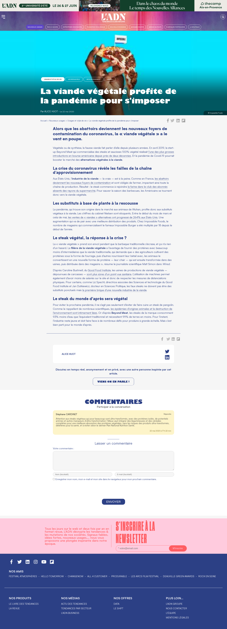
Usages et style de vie (53, 79)
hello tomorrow (52, 576)
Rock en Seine (207, 576)
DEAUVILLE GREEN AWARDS (178, 576)
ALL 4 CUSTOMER (97, 576)
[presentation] (113, 493)
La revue (14, 608)
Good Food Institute (99, 270)
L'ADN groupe (174, 603)
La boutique (195, 27)
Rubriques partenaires (175, 27)
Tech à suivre (52, 27)
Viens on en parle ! (113, 381)
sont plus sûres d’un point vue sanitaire (109, 274)
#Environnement (93, 79)
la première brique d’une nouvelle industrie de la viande (114, 290)
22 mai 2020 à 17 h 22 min (160, 431)
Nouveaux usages (35, 27)
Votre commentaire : (63, 448)
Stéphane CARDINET (66, 414)
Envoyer (113, 504)
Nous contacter (176, 608)
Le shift (118, 608)
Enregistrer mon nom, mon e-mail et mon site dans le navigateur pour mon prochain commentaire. (106, 481)
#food (109, 79)
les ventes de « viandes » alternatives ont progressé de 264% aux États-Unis (112, 217)
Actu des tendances (74, 603)
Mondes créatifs (137, 27)
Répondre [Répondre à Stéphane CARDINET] (167, 414)
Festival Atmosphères (23, 576)
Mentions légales (177, 617)
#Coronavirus (74, 79)
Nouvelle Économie (118, 27)
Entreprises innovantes (72, 27)
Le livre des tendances (24, 603)
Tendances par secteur (76, 608)
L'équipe (171, 612)
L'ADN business (70, 612)
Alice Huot (51, 111)
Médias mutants (155, 27)
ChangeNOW (75, 576)
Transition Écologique (96, 27)
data (116, 603)
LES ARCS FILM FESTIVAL (145, 576)
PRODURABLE (119, 576)
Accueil (43, 120)
